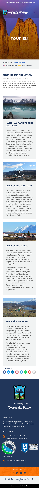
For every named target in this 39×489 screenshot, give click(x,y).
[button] (19, 172)
